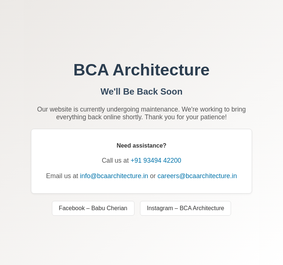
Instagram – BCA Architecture (185, 208)
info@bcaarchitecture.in (114, 176)
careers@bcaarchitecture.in (197, 176)
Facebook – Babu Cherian (93, 208)
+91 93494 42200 (155, 160)
